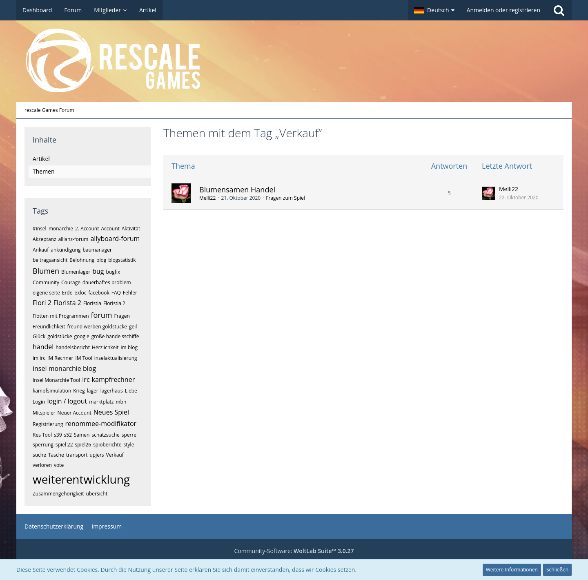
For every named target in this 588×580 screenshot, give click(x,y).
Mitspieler (44, 412)
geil (133, 326)
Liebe (131, 390)
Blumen (46, 271)
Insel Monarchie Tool (56, 380)
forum (101, 315)
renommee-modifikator (101, 423)
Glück (39, 336)
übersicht (96, 493)
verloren (42, 465)
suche (39, 454)
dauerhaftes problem (106, 282)
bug (98, 271)
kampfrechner (113, 379)
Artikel (41, 159)
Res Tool (42, 434)
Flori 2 (42, 302)
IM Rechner (60, 358)
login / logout (67, 401)
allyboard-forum (115, 238)
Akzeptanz (44, 239)
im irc (39, 358)
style (129, 444)
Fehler (130, 292)
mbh (121, 401)
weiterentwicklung (81, 479)
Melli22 (207, 197)
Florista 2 (67, 302)
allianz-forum (73, 239)
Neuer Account (74, 412)
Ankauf (41, 249)
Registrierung (48, 424)
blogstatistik (122, 260)
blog (101, 260)
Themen (44, 171)
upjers (96, 454)
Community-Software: (294, 551)
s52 (68, 434)
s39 (58, 434)
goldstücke (59, 336)
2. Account (87, 228)
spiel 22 (64, 444)
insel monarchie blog (64, 368)
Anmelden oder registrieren (503, 10)
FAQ (116, 292)
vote (59, 465)
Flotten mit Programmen (61, 315)
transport (77, 454)
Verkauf (115, 454)
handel (43, 346)
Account (110, 228)
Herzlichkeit (105, 347)
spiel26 (83, 444)
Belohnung (81, 260)
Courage (70, 282)
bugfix (113, 271)
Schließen (557, 569)
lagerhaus (111, 390)
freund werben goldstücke (97, 326)
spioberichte (107, 444)
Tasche (56, 454)
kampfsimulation (52, 390)
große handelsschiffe (115, 336)
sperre (129, 434)
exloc (80, 292)
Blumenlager (75, 271)
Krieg (79, 390)
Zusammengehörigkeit (58, 493)
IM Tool (83, 358)
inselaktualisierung (115, 358)
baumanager (97, 249)
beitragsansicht (50, 260)
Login (39, 401)
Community (46, 282)
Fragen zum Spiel (285, 197)
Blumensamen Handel (237, 189)
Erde (67, 292)
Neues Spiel (111, 412)
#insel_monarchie (53, 228)
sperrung (43, 444)
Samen (81, 434)
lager (92, 390)
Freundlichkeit (49, 326)
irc (85, 379)
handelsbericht (73, 347)
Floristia (92, 303)
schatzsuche (105, 434)
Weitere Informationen (512, 569)
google (81, 336)
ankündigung (65, 249)
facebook (98, 292)
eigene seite (46, 292)
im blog (129, 347)
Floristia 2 (114, 303)
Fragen (121, 315)
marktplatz (101, 401)
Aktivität (131, 228)
